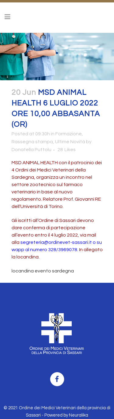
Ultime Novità (70, 141)
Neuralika (78, 415)
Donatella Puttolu (31, 149)
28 (66, 149)
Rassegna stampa (32, 141)
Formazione (68, 133)
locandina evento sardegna (43, 270)
